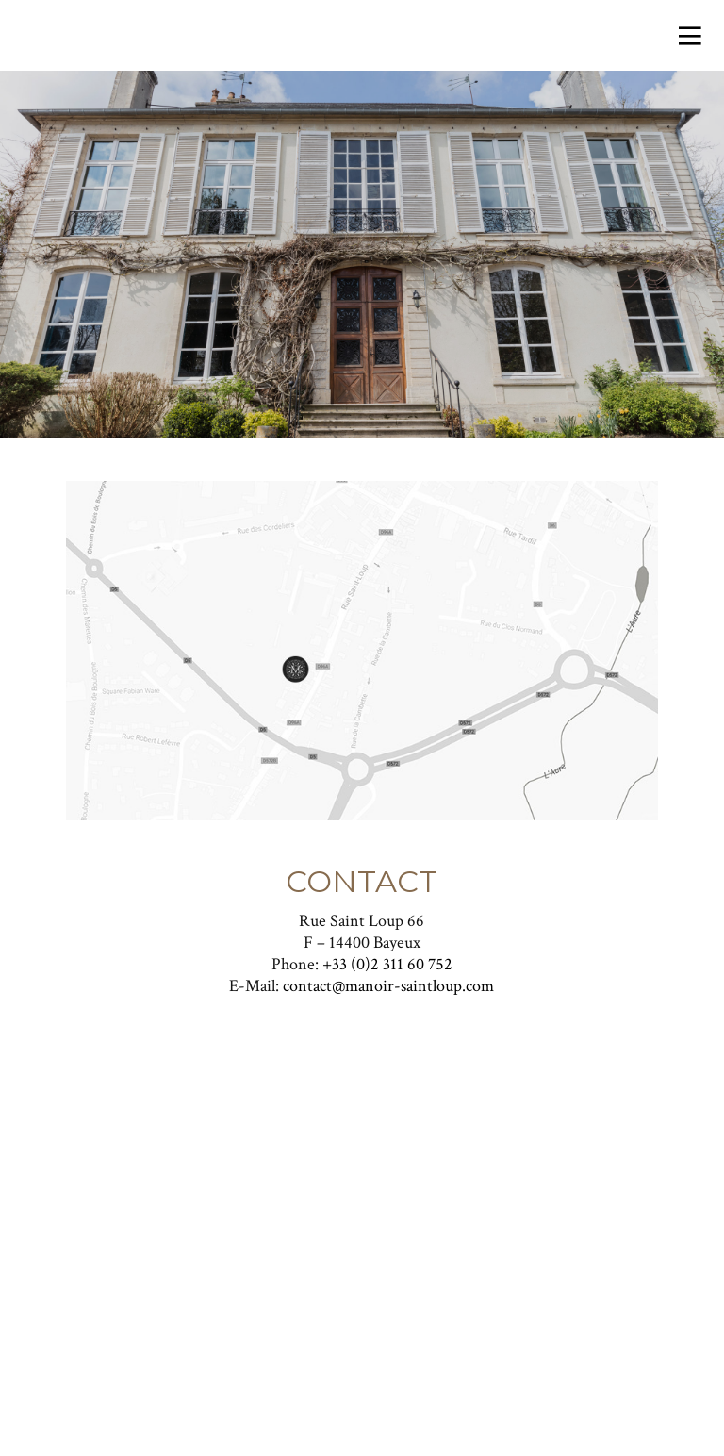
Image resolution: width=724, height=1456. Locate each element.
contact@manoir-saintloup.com (388, 986)
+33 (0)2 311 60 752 (387, 964)
